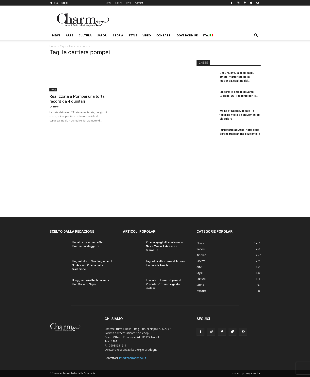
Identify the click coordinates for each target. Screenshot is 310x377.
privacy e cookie (251, 373)
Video (147, 35)
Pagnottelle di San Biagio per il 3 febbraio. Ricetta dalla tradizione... (92, 265)
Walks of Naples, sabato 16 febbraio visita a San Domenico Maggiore (239, 114)
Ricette (119, 2)
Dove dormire (187, 35)
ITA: (208, 35)
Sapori (102, 35)
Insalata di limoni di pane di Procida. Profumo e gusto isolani (163, 284)
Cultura (85, 35)
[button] (256, 36)
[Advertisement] (228, 176)
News (108, 2)
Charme (54, 106)
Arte (69, 35)
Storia (118, 35)
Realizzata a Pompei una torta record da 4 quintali (77, 99)
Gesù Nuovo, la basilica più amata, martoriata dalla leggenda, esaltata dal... (236, 76)
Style (128, 2)
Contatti (139, 2)
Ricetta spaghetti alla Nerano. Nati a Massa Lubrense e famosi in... (165, 246)
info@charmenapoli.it (132, 358)
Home (52, 46)
